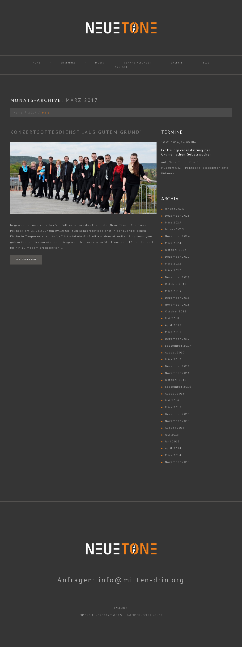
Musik (99, 62)
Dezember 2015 (177, 414)
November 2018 (177, 304)
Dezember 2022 (177, 256)
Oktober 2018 (176, 311)
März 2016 (173, 407)
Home (37, 62)
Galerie (177, 62)
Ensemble (68, 62)
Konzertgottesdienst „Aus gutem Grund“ (76, 132)
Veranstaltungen (138, 62)
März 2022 (173, 263)
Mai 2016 (172, 400)
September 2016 (178, 386)
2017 (32, 112)
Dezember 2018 (177, 297)
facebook (121, 608)
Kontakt (121, 66)
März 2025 (173, 222)
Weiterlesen (26, 259)
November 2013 (177, 462)
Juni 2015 (172, 441)
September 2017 (178, 345)
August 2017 (175, 352)
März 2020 (173, 270)
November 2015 (177, 421)
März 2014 (173, 455)
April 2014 (173, 448)
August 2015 (175, 427)
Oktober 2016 (176, 380)
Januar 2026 (174, 208)
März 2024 (173, 243)
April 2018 (173, 325)
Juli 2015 (172, 434)
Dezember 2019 (177, 277)
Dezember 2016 (177, 366)
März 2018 (173, 332)
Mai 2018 (172, 318)
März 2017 (173, 359)
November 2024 (177, 236)
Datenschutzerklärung (145, 615)
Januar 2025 (174, 229)
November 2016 (177, 373)
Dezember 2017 (177, 338)
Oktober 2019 (176, 284)
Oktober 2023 (176, 250)
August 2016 (175, 393)
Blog (206, 62)
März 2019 (173, 291)
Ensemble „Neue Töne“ (96, 615)
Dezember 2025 (177, 215)
